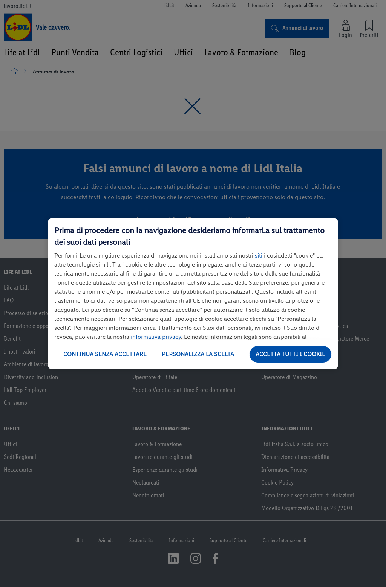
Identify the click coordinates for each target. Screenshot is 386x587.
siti (258, 255)
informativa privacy (156, 336)
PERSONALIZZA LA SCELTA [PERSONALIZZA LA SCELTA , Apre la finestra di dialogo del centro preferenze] (198, 354)
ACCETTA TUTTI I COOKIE (290, 354)
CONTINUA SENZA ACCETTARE (105, 354)
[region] (193, 293)
